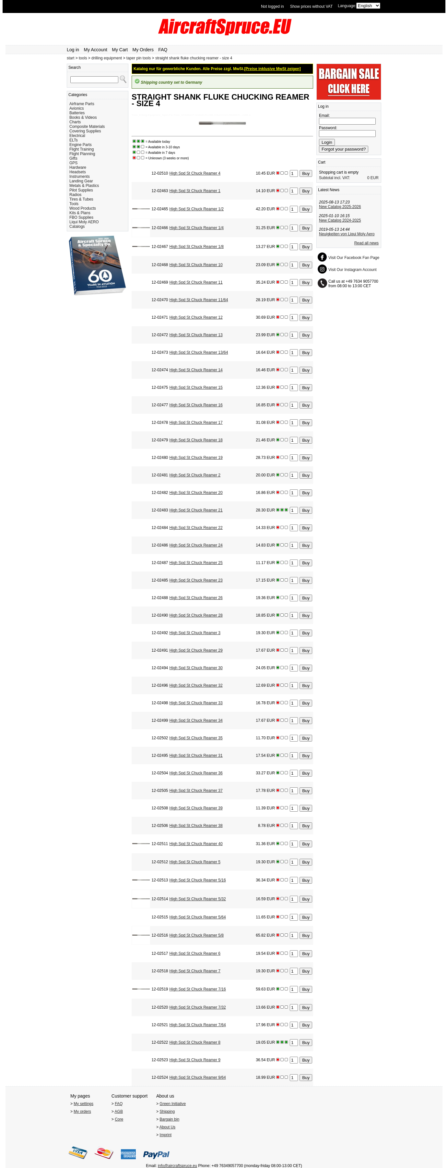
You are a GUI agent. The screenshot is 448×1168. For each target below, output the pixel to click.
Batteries (77, 113)
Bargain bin (169, 1119)
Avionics (76, 108)
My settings (83, 1103)
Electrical (77, 135)
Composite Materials (87, 126)
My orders (82, 1111)
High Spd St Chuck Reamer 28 (196, 615)
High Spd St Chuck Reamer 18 (196, 440)
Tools (73, 204)
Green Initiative (172, 1103)
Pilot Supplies (81, 190)
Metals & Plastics (84, 185)
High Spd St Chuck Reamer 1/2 (197, 209)
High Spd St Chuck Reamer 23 (196, 580)
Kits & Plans (79, 213)
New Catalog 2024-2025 (340, 220)
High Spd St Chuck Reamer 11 (196, 282)
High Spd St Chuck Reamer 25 (196, 562)
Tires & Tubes (81, 199)
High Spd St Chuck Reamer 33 (196, 703)
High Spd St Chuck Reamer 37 (196, 790)
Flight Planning (82, 154)
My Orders (143, 49)
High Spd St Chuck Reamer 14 (196, 370)
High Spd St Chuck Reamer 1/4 (197, 228)
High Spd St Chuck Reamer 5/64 (198, 917)
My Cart (120, 49)
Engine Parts (80, 144)
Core (119, 1119)
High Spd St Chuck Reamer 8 (195, 1042)
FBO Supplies (81, 217)
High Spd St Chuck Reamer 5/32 (198, 899)
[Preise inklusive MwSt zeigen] (272, 69)
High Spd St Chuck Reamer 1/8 (197, 246)
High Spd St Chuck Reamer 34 (196, 720)
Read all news (366, 243)
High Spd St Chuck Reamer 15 (196, 387)
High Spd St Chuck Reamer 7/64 (198, 1025)
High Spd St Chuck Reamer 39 (196, 808)
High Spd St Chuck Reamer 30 (196, 668)
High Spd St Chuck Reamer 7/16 (198, 989)
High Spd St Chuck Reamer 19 (196, 457)
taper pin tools (138, 58)
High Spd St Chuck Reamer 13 (196, 335)
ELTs (73, 140)
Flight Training (81, 149)
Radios (75, 194)
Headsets (77, 172)
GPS (73, 163)
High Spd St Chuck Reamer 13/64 (199, 352)
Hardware (77, 167)
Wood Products (82, 208)
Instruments (79, 176)
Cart (321, 162)
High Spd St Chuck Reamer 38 (196, 825)
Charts (75, 122)
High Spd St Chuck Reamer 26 (196, 598)
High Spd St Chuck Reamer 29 (196, 650)
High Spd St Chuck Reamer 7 (195, 971)
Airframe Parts (81, 104)
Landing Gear (81, 181)
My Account (95, 49)
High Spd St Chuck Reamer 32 (196, 685)
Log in (73, 49)
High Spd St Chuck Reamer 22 (196, 527)
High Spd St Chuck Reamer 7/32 (198, 1007)
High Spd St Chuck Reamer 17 (196, 422)
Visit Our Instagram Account (352, 269)
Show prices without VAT (311, 6)
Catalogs (77, 226)
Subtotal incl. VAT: (334, 178)
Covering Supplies (85, 131)
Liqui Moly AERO (84, 222)
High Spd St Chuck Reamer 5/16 (198, 880)
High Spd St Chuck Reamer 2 (195, 475)
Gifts (73, 158)
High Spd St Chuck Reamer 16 (196, 405)
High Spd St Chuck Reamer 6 (195, 953)
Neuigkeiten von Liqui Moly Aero (346, 234)
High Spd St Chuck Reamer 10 (196, 265)
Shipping (167, 1111)
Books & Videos (83, 117)
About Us (167, 1127)
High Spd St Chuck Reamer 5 (195, 862)
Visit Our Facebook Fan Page (353, 257)
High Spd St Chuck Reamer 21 (196, 510)
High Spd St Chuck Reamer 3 (195, 633)
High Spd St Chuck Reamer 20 (196, 492)
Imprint (165, 1135)
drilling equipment (106, 58)
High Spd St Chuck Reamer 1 (195, 191)
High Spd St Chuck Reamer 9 (195, 1060)
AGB (119, 1111)
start (70, 58)
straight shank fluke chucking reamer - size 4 (193, 58)
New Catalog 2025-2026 (340, 206)
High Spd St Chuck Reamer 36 (196, 773)
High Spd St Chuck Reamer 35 (196, 738)
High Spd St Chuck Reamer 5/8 (197, 935)
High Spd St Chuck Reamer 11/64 (199, 300)
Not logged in (272, 6)
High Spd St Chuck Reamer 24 (196, 545)
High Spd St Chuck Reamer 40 (196, 844)
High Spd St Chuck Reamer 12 (196, 317)
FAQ (162, 49)
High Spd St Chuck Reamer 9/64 (198, 1077)
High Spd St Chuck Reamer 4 (195, 173)
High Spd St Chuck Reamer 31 (196, 755)
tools (83, 58)
